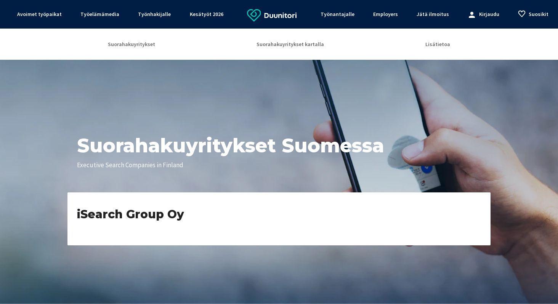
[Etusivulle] (272, 15)
